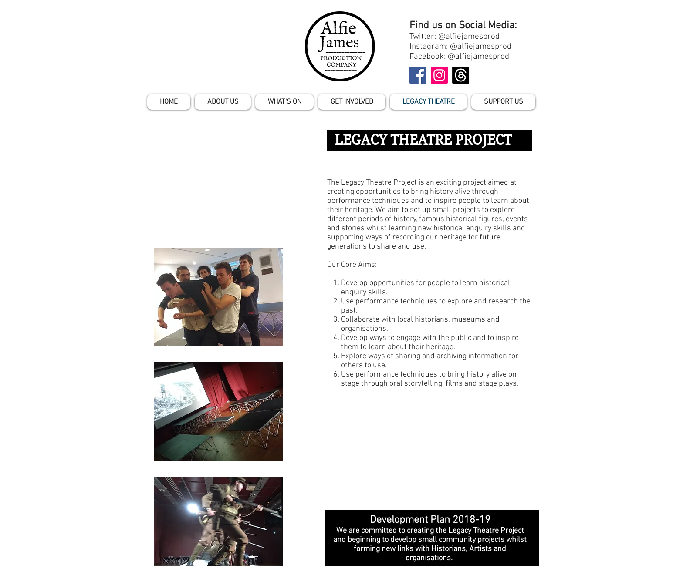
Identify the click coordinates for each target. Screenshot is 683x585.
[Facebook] (417, 75)
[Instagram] (439, 75)
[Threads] (460, 75)
